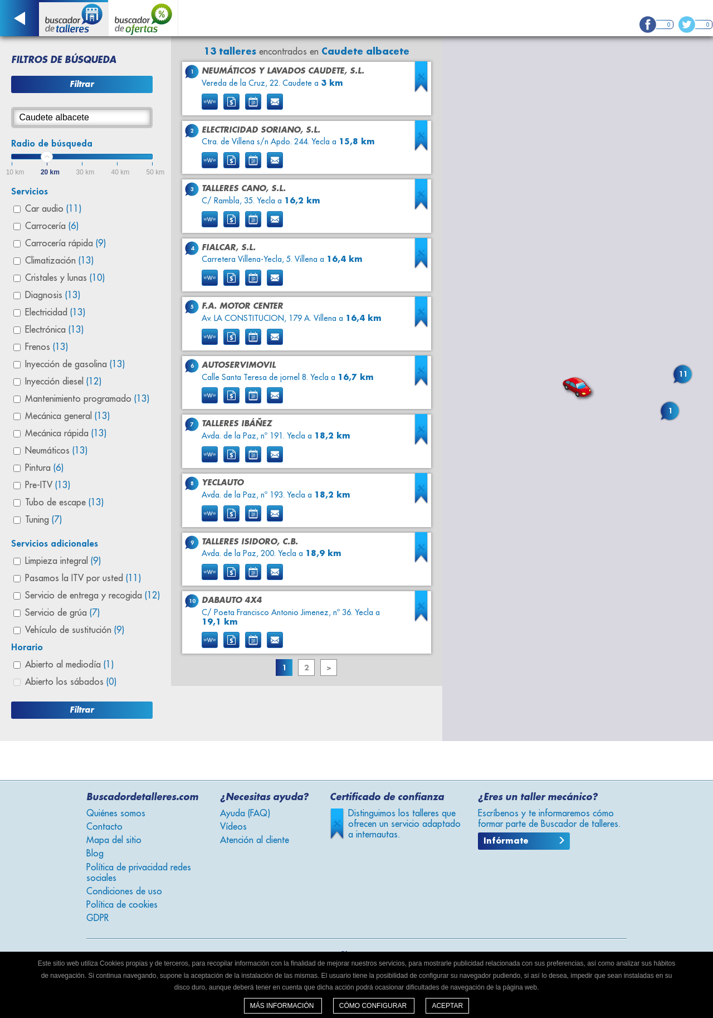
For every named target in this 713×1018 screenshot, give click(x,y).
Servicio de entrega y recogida (92, 595)
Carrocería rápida (65, 243)
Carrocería (52, 226)
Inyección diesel (63, 381)
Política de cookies (122, 904)
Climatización (59, 260)
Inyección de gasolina (75, 364)
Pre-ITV (47, 485)
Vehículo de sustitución (74, 630)
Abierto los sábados (70, 682)
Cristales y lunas (65, 278)
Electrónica (54, 329)
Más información (283, 1006)
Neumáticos (56, 450)
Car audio (53, 208)
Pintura (44, 468)
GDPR (97, 918)
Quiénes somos (115, 813)
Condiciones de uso (124, 891)
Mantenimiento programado (87, 398)
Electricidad (55, 312)
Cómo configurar (374, 1006)
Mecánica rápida (65, 433)
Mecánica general (67, 416)
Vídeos (233, 826)
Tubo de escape (64, 502)
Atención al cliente (254, 840)
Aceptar (447, 1006)
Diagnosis (52, 295)
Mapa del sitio (113, 840)
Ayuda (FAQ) (245, 813)
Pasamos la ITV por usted (83, 578)
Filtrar (82, 84)
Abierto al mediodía (69, 664)
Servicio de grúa (62, 612)
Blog (95, 853)
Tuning (43, 519)
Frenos (46, 347)
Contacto (104, 826)
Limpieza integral (63, 561)
